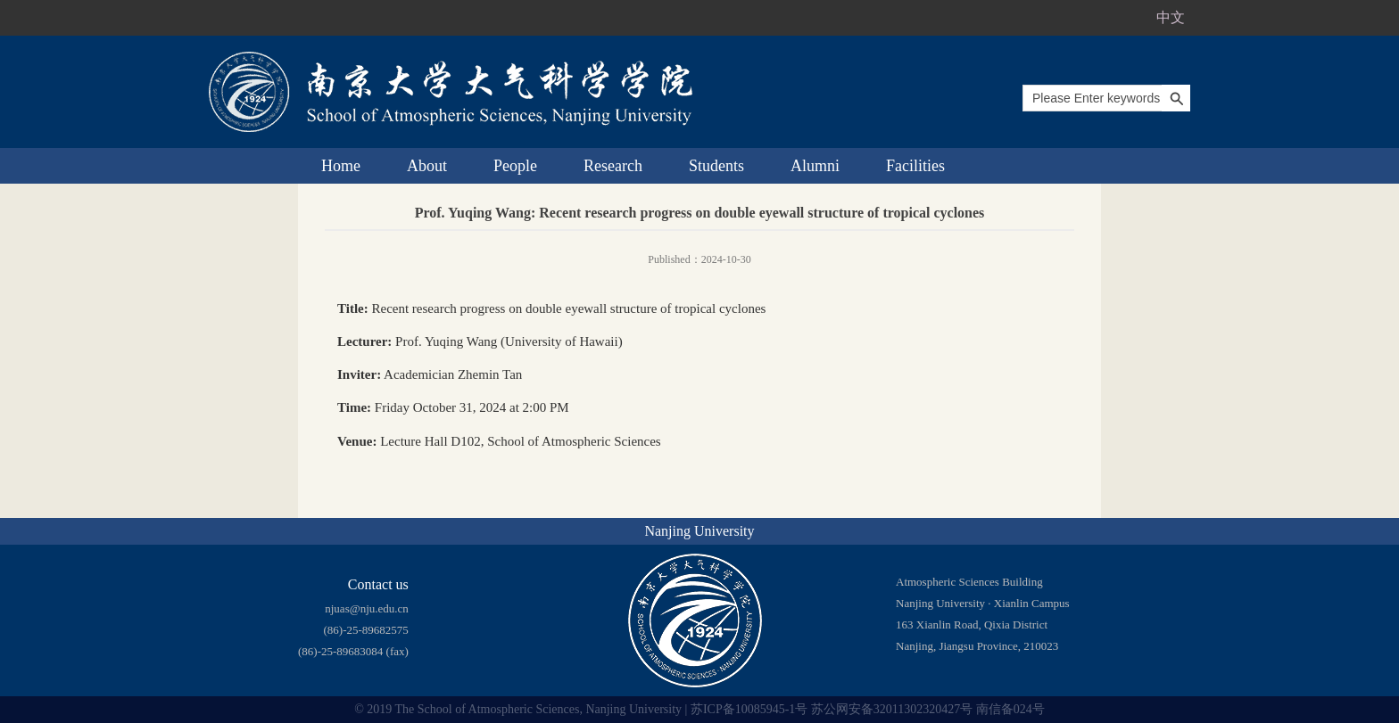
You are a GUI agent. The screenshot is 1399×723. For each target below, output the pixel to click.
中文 (1170, 17)
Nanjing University (699, 530)
